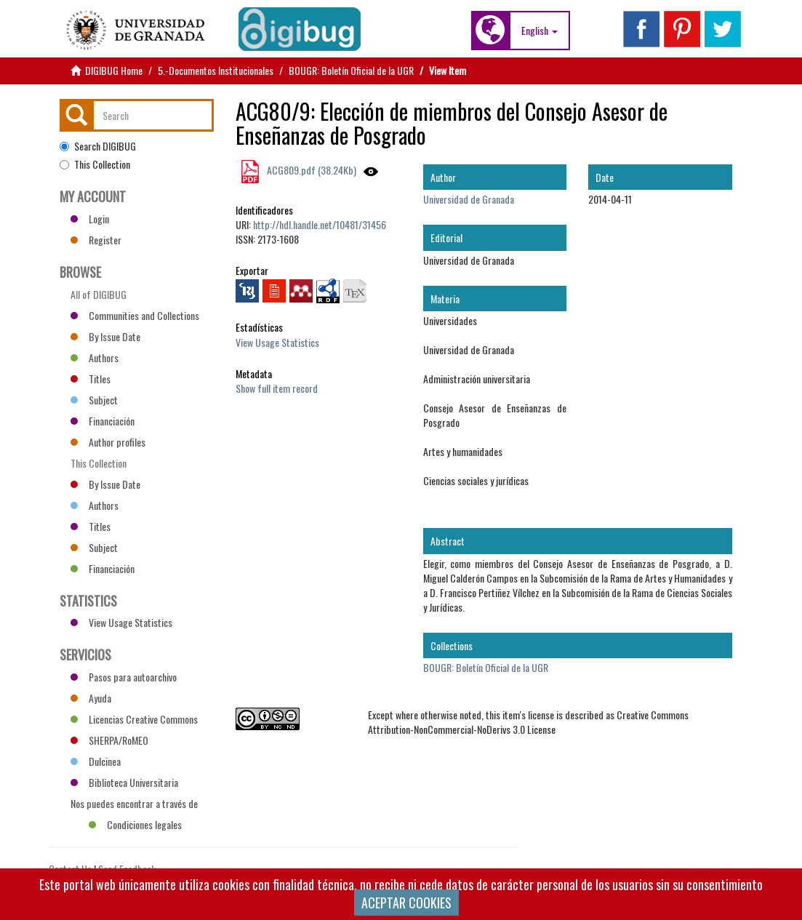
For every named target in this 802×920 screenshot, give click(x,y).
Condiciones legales (135, 824)
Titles (91, 378)
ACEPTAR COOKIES (406, 902)
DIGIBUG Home (114, 70)
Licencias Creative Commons (134, 719)
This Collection (95, 164)
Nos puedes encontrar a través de (134, 805)
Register (96, 239)
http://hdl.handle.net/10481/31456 (319, 224)
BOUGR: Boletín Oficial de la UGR (351, 70)
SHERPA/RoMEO (109, 740)
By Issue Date (105, 336)
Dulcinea (96, 761)
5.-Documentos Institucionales (215, 70)
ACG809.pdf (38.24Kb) (310, 169)
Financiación (103, 420)
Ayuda (91, 697)
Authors (95, 357)
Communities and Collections (135, 315)
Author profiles (108, 441)
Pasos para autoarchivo (124, 676)
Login (90, 218)
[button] (539, 30)
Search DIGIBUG (98, 146)
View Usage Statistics (277, 342)
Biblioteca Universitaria (124, 782)
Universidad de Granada (468, 199)
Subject (94, 399)
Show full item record (277, 388)
